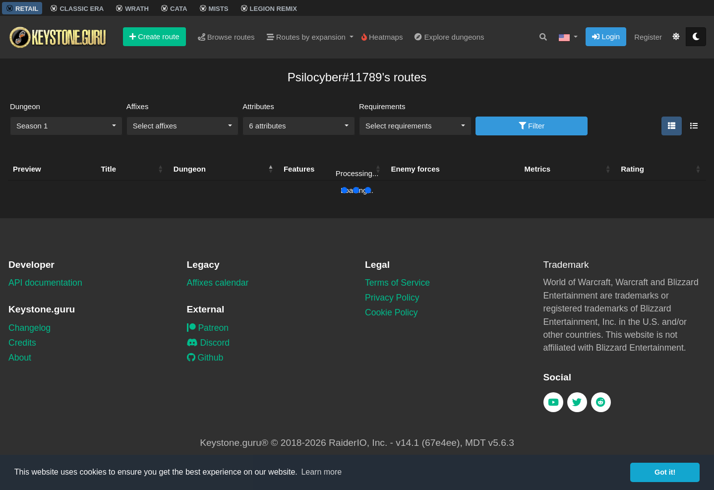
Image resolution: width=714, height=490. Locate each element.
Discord (208, 343)
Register (648, 37)
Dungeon (25, 106)
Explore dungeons (449, 37)
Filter (532, 126)
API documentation (45, 283)
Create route (154, 36)
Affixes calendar (218, 283)
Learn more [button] (321, 472)
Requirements (382, 106)
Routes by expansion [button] (307, 37)
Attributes (258, 106)
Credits (22, 343)
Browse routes (226, 37)
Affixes (137, 106)
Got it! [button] (664, 472)
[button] (568, 37)
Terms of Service (397, 283)
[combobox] (66, 126)
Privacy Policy (392, 298)
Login (606, 36)
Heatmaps (382, 37)
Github (205, 358)
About (19, 358)
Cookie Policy (391, 312)
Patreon (208, 328)
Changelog (29, 328)
